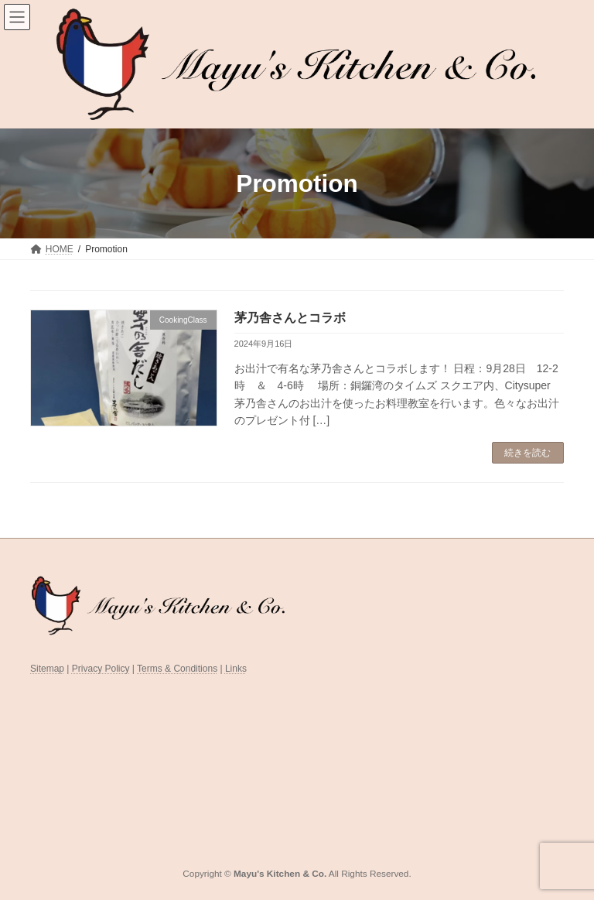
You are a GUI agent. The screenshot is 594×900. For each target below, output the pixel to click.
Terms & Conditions (177, 668)
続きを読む (527, 452)
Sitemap (47, 668)
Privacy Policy (101, 668)
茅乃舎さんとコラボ (290, 317)
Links (236, 668)
